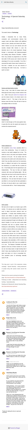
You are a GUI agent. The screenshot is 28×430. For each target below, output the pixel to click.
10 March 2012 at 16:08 (11, 353)
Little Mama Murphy (9, 2)
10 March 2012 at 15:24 (11, 319)
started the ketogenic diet (19, 94)
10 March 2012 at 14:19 (11, 303)
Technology (13, 290)
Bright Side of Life (11, 317)
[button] (2, 22)
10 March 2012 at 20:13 (11, 373)
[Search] (26, 2)
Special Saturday (5, 290)
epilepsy (4, 13)
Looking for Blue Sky (11, 302)
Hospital (9, 13)
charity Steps (12, 147)
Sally (7, 361)
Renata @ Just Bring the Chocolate (15, 332)
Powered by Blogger (14, 428)
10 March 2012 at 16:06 (11, 333)
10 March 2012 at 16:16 (14, 361)
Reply (7, 315)
